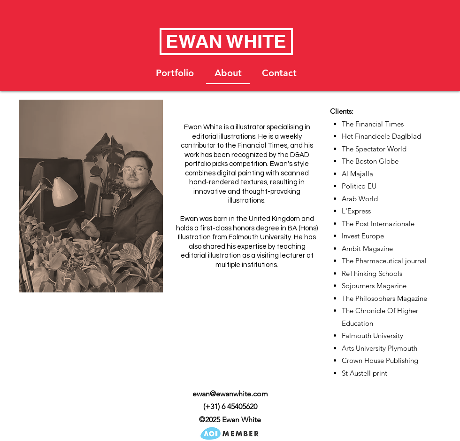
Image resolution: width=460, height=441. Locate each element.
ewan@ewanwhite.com (230, 393)
